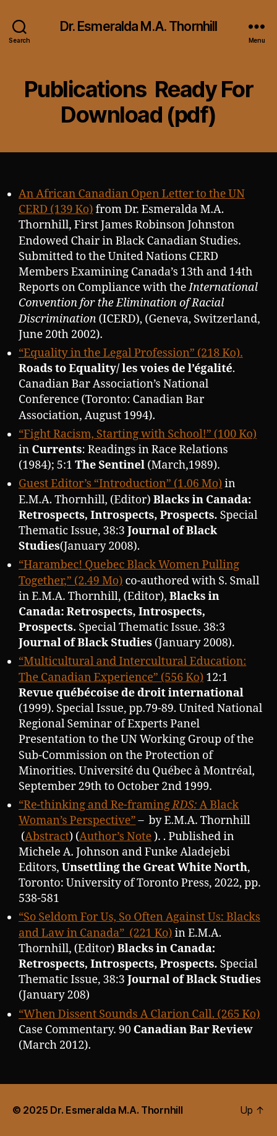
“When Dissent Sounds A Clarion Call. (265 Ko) (139, 1014)
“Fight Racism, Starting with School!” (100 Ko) (138, 434)
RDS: (186, 805)
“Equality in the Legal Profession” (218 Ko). (131, 353)
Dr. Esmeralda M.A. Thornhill (139, 26)
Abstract (47, 837)
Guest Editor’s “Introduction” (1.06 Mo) (120, 484)
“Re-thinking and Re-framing (96, 805)
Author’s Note (115, 837)
